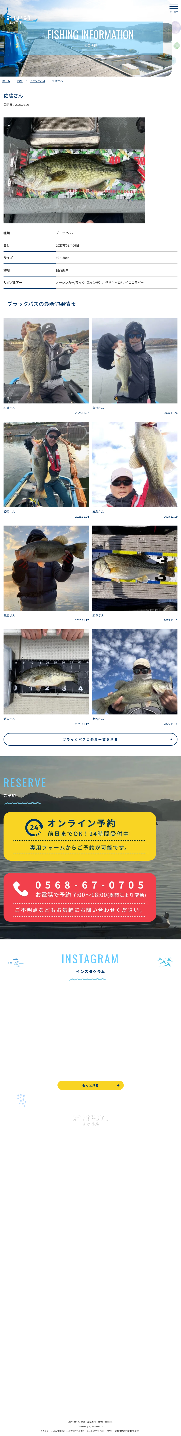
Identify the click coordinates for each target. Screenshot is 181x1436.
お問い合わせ (13, 1365)
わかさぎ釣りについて (19, 1238)
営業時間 (14, 1311)
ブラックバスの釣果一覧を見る (90, 739)
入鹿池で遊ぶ (13, 1208)
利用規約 (121, 1431)
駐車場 (8, 1331)
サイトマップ (13, 1404)
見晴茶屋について (16, 1301)
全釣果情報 (11, 1258)
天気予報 (10, 1384)
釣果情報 (14, 1228)
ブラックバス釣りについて (22, 1218)
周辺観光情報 (13, 1375)
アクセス (10, 1321)
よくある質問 (13, 1291)
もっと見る (90, 1085)
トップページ (13, 1198)
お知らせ (10, 1341)
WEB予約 (10, 1355)
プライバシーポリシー (19, 1394)
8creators (97, 1426)
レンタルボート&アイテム (22, 1268)
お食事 (8, 1281)
